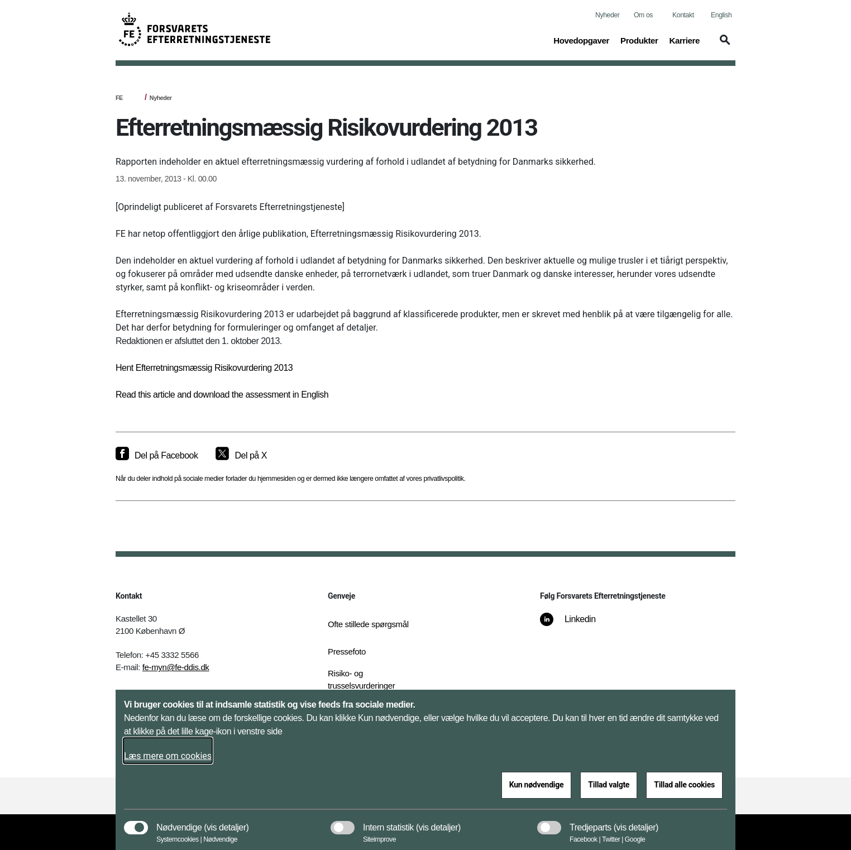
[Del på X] (241, 455)
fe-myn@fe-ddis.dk (175, 667)
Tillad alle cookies (684, 784)
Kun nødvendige (536, 784)
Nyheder (607, 15)
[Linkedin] (576, 625)
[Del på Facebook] (157, 455)
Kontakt (683, 15)
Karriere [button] (684, 39)
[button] (723, 45)
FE (119, 97)
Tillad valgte (608, 784)
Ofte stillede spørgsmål (368, 624)
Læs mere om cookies (168, 756)
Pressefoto (347, 651)
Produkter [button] (639, 39)
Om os (643, 15)
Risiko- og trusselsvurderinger (361, 679)
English (721, 15)
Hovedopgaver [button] (581, 39)
